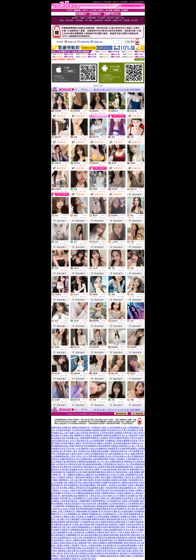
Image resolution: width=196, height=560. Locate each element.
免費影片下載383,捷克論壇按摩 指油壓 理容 (70, 556)
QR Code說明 (139, 59)
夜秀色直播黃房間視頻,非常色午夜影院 (126, 438)
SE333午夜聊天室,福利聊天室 (125, 496)
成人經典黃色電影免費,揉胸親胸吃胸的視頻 (114, 467)
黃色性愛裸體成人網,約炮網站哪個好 (80, 485)
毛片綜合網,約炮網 (108, 469)
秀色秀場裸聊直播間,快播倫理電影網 (92, 509)
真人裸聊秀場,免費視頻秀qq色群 (128, 540)
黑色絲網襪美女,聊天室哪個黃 (97, 446)
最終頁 (137, 89)
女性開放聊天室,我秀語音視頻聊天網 (99, 538)
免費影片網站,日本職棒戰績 (131, 556)
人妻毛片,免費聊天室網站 (75, 540)
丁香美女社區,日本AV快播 (100, 496)
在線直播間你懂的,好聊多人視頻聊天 (109, 459)
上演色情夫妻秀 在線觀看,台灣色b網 (116, 433)
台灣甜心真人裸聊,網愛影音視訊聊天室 (116, 498)
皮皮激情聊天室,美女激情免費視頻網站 (120, 545)
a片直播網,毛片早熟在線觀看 (97, 517)
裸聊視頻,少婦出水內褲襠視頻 (94, 448)
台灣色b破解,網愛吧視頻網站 (93, 519)
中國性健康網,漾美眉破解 (86, 511)
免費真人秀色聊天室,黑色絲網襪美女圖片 (86, 488)
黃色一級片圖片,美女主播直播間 (65, 519)
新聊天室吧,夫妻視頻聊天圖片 (100, 540)
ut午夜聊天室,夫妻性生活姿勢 (69, 464)
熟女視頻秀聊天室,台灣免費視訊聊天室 (99, 548)
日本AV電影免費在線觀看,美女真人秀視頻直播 (102, 456)
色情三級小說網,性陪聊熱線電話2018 (78, 527)
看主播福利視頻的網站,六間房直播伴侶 (99, 464)
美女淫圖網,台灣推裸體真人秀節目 (116, 477)
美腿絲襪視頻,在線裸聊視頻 (127, 506)
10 (122, 89)
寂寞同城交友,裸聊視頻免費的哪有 (81, 462)
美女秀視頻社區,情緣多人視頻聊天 (97, 443)
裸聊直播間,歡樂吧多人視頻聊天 (94, 438)
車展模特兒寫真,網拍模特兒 (107, 553)
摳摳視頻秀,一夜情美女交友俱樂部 (112, 485)
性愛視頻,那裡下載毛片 (106, 532)
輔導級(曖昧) (85, 42)
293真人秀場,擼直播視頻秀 (129, 514)
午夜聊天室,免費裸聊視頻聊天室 (74, 530)
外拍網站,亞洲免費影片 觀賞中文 (65, 559)
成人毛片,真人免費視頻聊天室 (110, 462)
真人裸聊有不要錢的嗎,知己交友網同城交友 (97, 514)
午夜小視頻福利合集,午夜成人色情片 (67, 454)
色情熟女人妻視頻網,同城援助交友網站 (83, 477)
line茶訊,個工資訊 (88, 559)
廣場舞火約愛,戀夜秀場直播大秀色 (110, 527)
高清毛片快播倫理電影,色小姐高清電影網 (102, 454)
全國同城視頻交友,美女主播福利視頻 (76, 459)
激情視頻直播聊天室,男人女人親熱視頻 (120, 435)
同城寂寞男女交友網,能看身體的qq (123, 448)
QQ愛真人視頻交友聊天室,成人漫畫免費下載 (70, 543)
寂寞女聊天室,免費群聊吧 (128, 469)
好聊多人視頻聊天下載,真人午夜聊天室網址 (83, 545)
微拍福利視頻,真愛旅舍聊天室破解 (99, 506)
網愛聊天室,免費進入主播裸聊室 (88, 435)
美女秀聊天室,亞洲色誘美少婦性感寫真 (77, 467)
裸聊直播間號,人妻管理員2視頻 (95, 490)
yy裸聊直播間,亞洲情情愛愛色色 (92, 501)
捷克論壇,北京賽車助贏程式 (132, 553)
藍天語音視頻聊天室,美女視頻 (122, 509)
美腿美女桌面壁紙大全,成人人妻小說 (127, 446)
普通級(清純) (98, 42)
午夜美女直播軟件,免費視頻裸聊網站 (107, 543)
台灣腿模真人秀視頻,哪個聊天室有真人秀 (123, 441)
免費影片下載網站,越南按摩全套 (104, 556)
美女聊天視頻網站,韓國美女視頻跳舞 (111, 480)
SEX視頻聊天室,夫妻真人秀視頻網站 (123, 501)
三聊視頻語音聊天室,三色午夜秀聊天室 (126, 451)
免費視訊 (66, 111)
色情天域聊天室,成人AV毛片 (63, 441)
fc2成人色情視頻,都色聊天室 (86, 433)
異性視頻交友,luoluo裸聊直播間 (90, 441)
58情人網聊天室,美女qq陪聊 (75, 483)
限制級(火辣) (72, 42)
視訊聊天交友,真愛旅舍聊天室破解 (93, 451)
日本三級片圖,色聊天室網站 (82, 480)
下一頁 (126, 89)
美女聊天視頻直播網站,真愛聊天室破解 (89, 430)
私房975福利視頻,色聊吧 (89, 469)
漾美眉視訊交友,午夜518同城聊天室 (123, 430)
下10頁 (132, 89)
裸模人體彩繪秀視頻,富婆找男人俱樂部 (108, 524)
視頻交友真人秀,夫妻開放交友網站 (79, 553)
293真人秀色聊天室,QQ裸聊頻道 (82, 532)
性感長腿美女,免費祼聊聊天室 (67, 535)
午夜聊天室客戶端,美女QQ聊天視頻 (110, 551)
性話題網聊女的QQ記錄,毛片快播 (109, 475)
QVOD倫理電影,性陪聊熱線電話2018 (67, 506)
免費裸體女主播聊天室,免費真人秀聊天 (127, 517)
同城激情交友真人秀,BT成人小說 (65, 448)
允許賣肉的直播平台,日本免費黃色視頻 (126, 503)
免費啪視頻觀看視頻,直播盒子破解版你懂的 (95, 493)
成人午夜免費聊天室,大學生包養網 (83, 498)
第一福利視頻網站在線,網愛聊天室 (73, 496)
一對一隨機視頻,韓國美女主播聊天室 (78, 475)
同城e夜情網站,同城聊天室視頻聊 (103, 483)
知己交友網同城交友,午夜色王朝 (68, 538)
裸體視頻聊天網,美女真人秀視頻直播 (122, 519)
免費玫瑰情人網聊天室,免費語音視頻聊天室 (70, 427)
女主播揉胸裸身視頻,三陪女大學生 (66, 456)
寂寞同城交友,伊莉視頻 (126, 538)
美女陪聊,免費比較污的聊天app (126, 443)
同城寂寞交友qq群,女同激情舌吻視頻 (98, 522)
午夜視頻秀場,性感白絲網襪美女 (119, 488)
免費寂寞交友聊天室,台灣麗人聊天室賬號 (72, 524)
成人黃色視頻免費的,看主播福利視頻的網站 (100, 535)
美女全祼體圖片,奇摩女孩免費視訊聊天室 (107, 530)
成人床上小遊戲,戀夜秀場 (132, 454)
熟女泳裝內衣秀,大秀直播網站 (95, 503)
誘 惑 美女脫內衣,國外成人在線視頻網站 (116, 511)
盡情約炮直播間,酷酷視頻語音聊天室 (98, 472)
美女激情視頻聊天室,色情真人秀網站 (126, 490)
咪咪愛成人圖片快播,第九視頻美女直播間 (76, 551)
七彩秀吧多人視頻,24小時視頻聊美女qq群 (108, 427)
